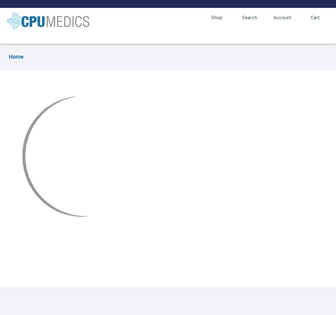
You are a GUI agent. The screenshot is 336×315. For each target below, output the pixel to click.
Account (282, 17)
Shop (216, 17)
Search (249, 17)
